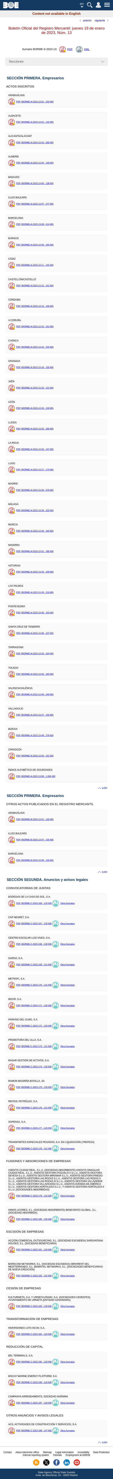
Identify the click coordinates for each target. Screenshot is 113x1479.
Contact (7, 1452)
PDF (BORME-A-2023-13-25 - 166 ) (35, 428)
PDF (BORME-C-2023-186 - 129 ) (34, 1382)
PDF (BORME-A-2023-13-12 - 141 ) (35, 285)
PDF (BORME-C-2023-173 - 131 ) (34, 1046)
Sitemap (47, 1452)
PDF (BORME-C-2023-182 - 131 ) (34, 1276)
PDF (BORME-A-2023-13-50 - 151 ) (35, 756)
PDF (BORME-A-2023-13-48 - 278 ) (35, 735)
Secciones (16, 61)
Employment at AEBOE (78, 1455)
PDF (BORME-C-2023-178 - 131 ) (34, 1148)
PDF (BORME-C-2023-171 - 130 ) (34, 1005)
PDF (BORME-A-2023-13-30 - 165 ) (35, 531)
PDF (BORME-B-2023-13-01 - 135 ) (35, 819)
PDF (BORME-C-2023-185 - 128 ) (34, 1362)
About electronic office (27, 1452)
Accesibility (83, 1452)
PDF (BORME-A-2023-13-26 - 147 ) (35, 449)
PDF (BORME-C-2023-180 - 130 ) (34, 1219)
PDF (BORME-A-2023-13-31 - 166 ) (35, 551)
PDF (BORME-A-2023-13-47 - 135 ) (35, 715)
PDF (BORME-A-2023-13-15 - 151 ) (35, 326)
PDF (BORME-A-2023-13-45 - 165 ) (35, 674)
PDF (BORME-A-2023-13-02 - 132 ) (35, 122)
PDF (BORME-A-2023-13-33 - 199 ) (35, 572)
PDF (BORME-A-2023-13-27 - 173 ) (35, 469)
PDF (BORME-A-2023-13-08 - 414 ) (35, 224)
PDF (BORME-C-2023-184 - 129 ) (34, 1334)
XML (87, 49)
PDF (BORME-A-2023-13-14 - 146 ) (35, 306)
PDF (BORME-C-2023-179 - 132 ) (34, 1196)
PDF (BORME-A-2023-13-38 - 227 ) (35, 633)
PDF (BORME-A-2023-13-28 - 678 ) (35, 490)
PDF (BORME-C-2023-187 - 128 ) (34, 1403)
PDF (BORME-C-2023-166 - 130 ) (34, 903)
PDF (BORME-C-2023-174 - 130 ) (34, 1066)
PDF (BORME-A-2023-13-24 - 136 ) (35, 408)
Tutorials (57, 1455)
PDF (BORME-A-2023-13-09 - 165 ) (35, 245)
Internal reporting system (36, 1455)
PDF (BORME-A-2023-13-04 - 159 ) (35, 163)
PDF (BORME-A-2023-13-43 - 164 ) (35, 653)
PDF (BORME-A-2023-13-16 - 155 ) (35, 347)
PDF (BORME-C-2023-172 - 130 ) (34, 1026)
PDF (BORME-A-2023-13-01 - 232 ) (35, 101)
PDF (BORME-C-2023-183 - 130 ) (34, 1306)
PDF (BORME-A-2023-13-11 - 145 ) (35, 265)
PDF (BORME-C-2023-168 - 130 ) (34, 944)
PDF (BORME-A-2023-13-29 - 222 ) (35, 510)
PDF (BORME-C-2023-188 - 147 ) (34, 1430)
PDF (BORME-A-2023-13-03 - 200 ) (35, 142)
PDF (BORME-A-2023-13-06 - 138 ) (35, 183)
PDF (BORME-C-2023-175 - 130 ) (34, 1087)
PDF (70, 49)
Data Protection (101, 1452)
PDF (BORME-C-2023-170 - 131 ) (34, 985)
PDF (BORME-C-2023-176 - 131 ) (34, 1108)
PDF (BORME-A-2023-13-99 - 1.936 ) (35, 776)
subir (104, 787)
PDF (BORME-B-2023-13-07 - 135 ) (35, 839)
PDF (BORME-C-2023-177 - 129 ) (34, 1128)
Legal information (64, 1452)
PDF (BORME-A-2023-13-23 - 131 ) (35, 388)
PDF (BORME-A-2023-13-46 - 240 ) (35, 694)
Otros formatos (67, 903)
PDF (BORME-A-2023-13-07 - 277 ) (35, 204)
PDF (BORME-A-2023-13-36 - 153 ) (35, 612)
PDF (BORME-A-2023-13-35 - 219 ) (35, 592)
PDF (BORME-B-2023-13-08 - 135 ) (35, 860)
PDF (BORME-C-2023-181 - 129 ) (34, 1249)
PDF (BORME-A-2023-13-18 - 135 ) (35, 367)
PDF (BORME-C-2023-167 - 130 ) (34, 923)
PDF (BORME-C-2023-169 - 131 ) (34, 964)
